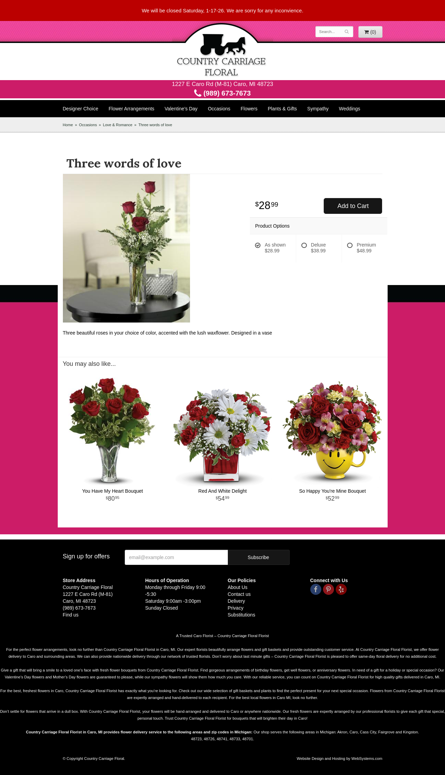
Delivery (236, 601)
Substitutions (241, 615)
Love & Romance (117, 125)
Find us (71, 615)
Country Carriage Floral (222, 50)
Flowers (249, 108)
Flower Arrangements (131, 108)
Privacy (236, 608)
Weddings (349, 108)
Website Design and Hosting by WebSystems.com (339, 758)
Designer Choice (81, 108)
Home (68, 125)
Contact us (239, 594)
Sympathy (318, 108)
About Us (238, 587)
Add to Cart (353, 206)
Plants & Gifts (282, 108)
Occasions (219, 108)
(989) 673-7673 (222, 93)
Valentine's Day (181, 108)
